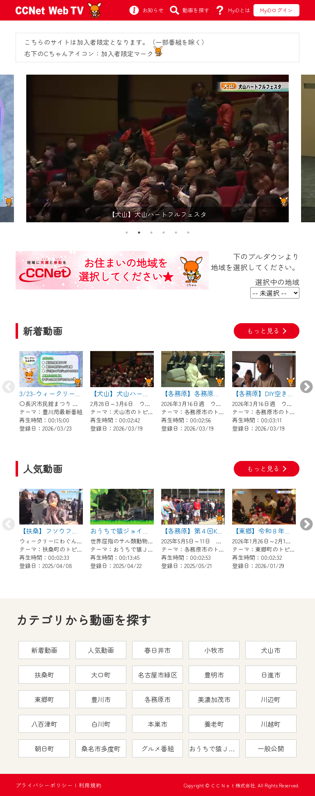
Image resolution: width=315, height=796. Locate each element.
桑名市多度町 (101, 748)
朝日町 (44, 748)
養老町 (214, 724)
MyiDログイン (276, 10)
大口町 (101, 675)
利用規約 (90, 785)
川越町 (271, 724)
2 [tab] (139, 232)
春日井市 (157, 650)
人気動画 (101, 650)
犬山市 (271, 650)
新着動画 (44, 650)
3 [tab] (151, 232)
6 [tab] (188, 232)
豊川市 (101, 699)
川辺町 (271, 699)
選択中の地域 (277, 281)
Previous (8, 387)
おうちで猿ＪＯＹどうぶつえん (214, 748)
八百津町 (44, 724)
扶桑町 (44, 675)
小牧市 (214, 650)
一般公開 (271, 748)
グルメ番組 (157, 748)
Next (306, 387)
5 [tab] (176, 232)
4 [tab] (164, 232)
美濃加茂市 (214, 699)
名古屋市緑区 (157, 675)
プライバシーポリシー (44, 785)
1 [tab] (127, 232)
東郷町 (44, 699)
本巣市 (157, 724)
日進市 (271, 675)
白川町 (101, 724)
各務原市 (157, 699)
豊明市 (214, 675)
